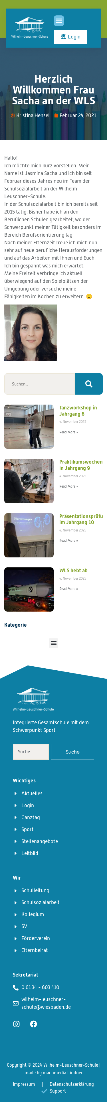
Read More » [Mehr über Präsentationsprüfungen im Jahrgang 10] (68, 541)
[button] (59, 20)
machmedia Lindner (63, 1072)
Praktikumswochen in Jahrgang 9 (81, 465)
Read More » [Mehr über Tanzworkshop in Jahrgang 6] (68, 432)
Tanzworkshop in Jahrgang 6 (78, 411)
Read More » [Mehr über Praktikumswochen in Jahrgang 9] (68, 486)
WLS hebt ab (73, 570)
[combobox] (31, 752)
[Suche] (89, 384)
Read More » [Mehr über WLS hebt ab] (68, 589)
